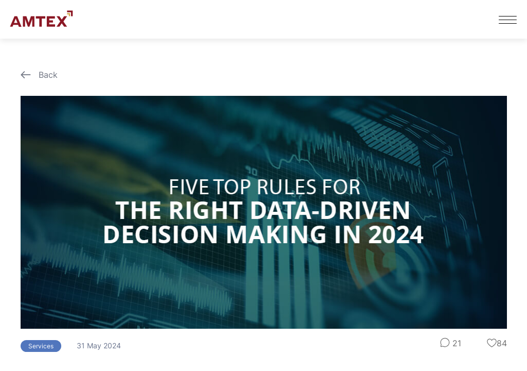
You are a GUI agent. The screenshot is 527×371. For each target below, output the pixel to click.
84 (497, 343)
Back (39, 75)
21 (450, 343)
